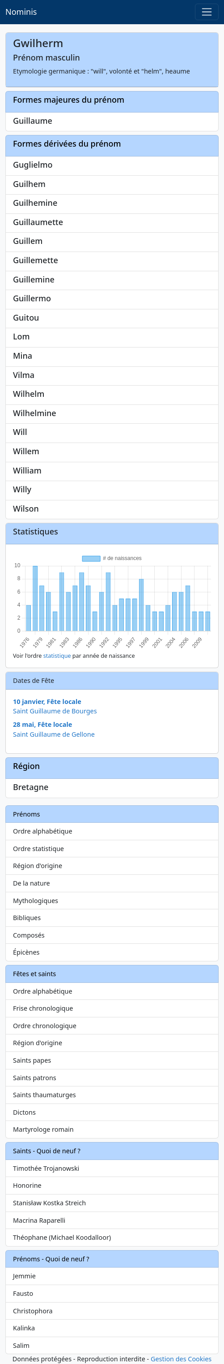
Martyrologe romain (43, 1129)
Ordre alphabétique (42, 831)
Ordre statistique (38, 848)
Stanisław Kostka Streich (49, 1203)
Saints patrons (34, 1077)
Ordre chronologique (44, 1025)
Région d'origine (37, 865)
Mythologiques (35, 900)
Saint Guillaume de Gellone (54, 734)
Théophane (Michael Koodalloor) (62, 1237)
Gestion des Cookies (181, 1359)
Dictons (24, 1112)
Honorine (27, 1185)
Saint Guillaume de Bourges (55, 711)
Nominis (21, 11)
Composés (29, 935)
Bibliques (27, 917)
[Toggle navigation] (207, 12)
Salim (21, 1345)
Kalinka (24, 1328)
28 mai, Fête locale (42, 724)
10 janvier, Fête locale (47, 701)
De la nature (31, 883)
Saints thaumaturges (44, 1094)
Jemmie (24, 1276)
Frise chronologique (43, 1008)
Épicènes (26, 952)
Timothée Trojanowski (46, 1168)
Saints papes (32, 1060)
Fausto (23, 1293)
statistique (57, 656)
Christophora (33, 1311)
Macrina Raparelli (39, 1220)
